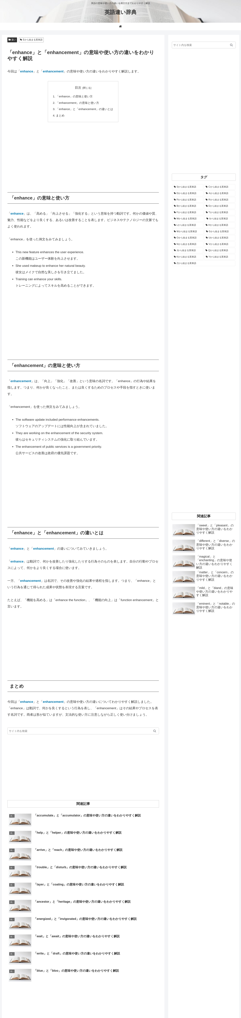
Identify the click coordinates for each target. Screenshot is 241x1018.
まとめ (60, 115)
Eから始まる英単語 (31, 39)
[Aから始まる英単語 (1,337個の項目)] (219, 193)
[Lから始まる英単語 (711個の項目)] (187, 225)
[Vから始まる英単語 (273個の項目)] (219, 244)
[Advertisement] (83, 154)
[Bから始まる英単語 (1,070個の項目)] (187, 206)
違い (12, 39)
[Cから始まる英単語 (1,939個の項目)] (219, 187)
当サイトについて (155, 1006)
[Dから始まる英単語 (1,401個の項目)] (187, 193)
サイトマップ (197, 1006)
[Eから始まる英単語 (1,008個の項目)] (219, 206)
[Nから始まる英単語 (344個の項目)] (187, 244)
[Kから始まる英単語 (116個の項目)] (187, 257)
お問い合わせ (177, 1006)
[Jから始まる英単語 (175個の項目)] (187, 250)
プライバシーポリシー (222, 1006)
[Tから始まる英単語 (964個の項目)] (219, 212)
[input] (83, 731)
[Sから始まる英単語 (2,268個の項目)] (187, 187)
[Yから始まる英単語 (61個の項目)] (219, 257)
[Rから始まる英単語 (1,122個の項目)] (219, 200)
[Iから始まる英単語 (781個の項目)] (220, 219)
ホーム (136, 1006)
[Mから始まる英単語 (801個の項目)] (188, 219)
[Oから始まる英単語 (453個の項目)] (187, 238)
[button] (154, 731)
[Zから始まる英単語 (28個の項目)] (203, 263)
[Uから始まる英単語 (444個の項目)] (219, 238)
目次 (78, 87)
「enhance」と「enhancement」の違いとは (84, 109)
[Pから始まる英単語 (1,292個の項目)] (187, 200)
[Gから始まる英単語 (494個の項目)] (219, 231)
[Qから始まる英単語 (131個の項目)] (219, 250)
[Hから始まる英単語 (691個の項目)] (219, 225)
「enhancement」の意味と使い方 (77, 102)
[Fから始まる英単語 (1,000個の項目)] (187, 212)
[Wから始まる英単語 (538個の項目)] (188, 231)
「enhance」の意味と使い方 (74, 96)
